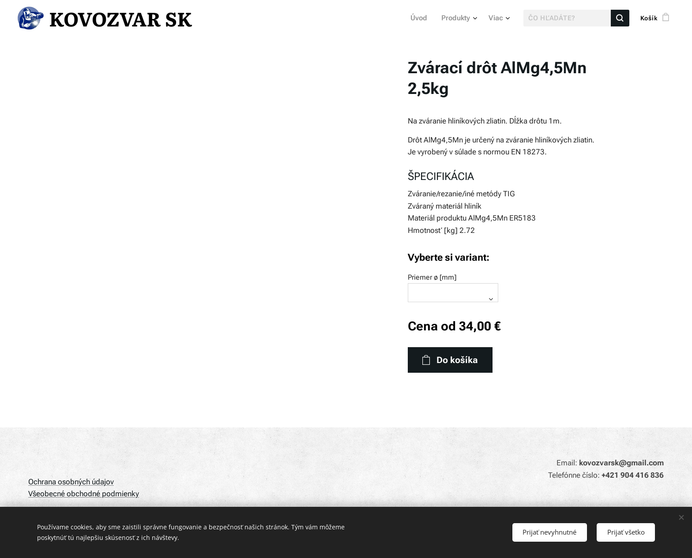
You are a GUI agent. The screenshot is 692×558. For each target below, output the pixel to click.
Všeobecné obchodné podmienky (83, 493)
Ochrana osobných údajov (71, 481)
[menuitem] (423, 18)
